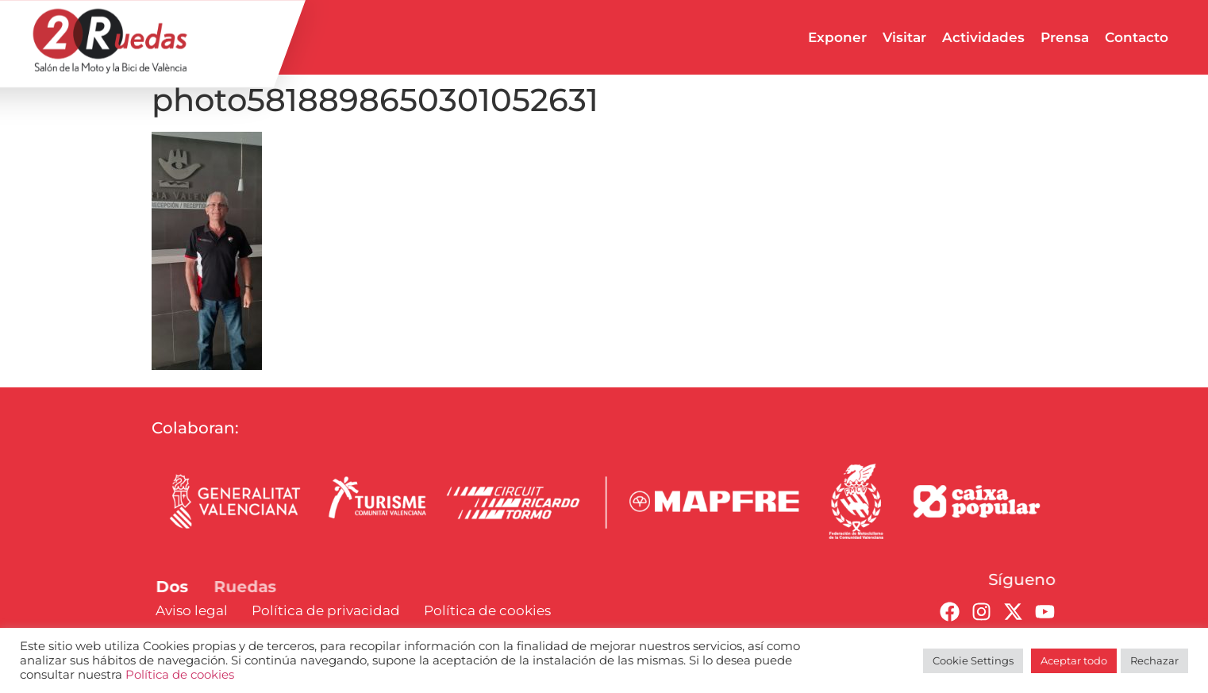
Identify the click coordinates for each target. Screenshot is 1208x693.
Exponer (837, 37)
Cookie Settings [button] (973, 660)
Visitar (904, 37)
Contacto (1136, 37)
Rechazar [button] (1154, 660)
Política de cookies (179, 675)
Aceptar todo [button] (1074, 660)
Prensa (1065, 37)
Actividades (983, 37)
